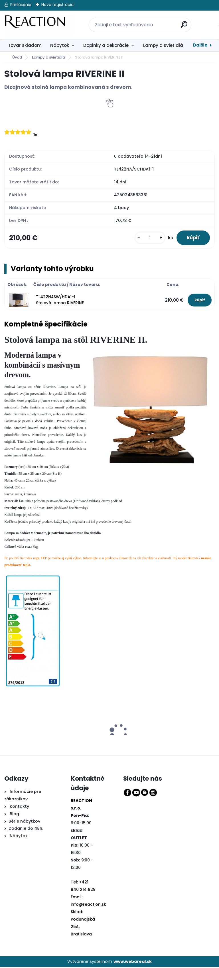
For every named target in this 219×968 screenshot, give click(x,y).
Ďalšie (200, 45)
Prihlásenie (20, 4)
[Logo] (39, 25)
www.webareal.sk (132, 962)
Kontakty (19, 807)
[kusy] (147, 238)
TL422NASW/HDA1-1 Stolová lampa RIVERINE (60, 300)
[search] (181, 21)
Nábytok (59, 45)
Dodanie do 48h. (26, 829)
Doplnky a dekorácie (106, 45)
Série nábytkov (24, 822)
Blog (14, 814)
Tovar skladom (25, 45)
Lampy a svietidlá (163, 45)
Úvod (17, 57)
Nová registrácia (57, 4)
